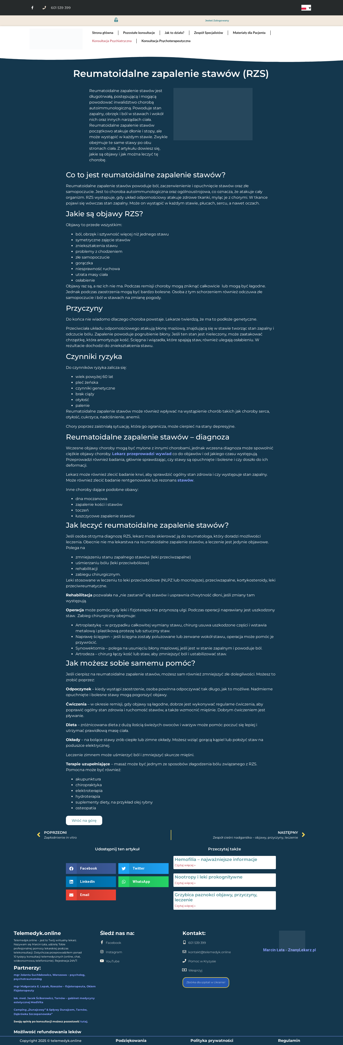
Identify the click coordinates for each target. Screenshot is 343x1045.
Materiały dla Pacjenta (249, 33)
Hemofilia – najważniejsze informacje (216, 859)
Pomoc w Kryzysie (202, 961)
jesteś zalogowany (217, 20)
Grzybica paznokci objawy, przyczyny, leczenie (216, 897)
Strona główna (102, 33)
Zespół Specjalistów (208, 33)
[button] (91, 868)
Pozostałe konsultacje (139, 33)
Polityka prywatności (212, 1040)
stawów (185, 480)
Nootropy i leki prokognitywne (208, 877)
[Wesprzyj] (184, 970)
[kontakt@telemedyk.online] (184, 951)
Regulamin (289, 1040)
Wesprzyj (195, 970)
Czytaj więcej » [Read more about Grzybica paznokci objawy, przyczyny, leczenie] (185, 906)
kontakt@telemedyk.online (209, 952)
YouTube (113, 961)
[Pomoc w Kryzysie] (184, 961)
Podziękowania (131, 1040)
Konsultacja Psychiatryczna (112, 41)
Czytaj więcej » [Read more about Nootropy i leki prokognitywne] (185, 883)
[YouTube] (102, 961)
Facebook (113, 943)
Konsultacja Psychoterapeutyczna (166, 41)
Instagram (114, 952)
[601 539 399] (184, 942)
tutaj (83, 1021)
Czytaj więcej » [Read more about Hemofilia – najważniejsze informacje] (185, 865)
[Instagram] (102, 951)
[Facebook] (102, 942)
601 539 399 (197, 943)
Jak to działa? (174, 33)
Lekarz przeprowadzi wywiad (142, 453)
